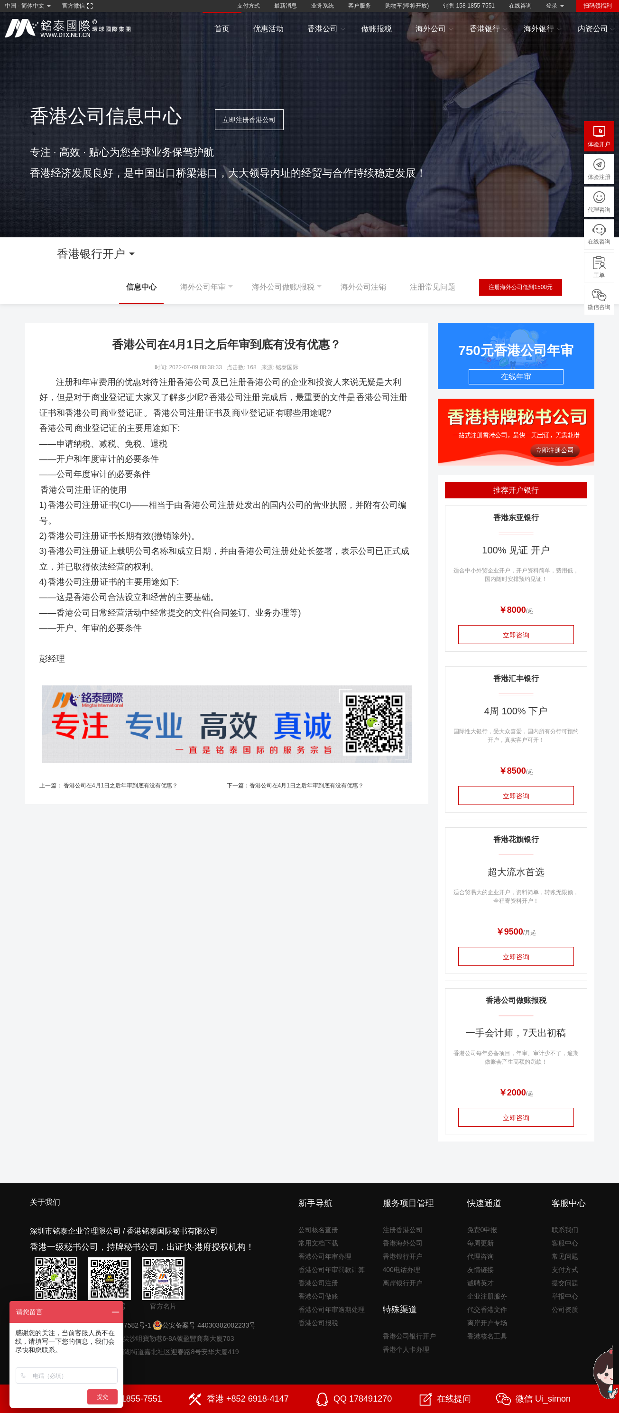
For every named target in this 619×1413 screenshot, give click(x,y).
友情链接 (480, 1269)
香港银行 (489, 29)
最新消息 (285, 5)
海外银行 (543, 29)
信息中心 (141, 287)
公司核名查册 (318, 1230)
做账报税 (376, 29)
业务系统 (322, 5)
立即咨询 (516, 635)
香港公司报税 (318, 1323)
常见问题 (565, 1256)
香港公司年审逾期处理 (331, 1309)
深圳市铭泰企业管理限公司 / (77, 1231)
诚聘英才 (480, 1283)
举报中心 (565, 1296)
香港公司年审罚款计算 (331, 1269)
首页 (222, 29)
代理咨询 (480, 1256)
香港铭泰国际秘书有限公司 (172, 1231)
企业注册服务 (487, 1296)
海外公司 (435, 29)
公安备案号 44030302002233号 (204, 1325)
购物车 (407, 5)
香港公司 (326, 29)
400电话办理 (401, 1269)
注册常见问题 (432, 287)
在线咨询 (520, 5)
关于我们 (45, 1202)
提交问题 (565, 1283)
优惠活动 (268, 29)
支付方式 (248, 5)
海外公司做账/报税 (283, 287)
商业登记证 (113, 397)
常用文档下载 (318, 1243)
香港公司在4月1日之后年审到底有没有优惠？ (121, 785)
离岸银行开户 (403, 1283)
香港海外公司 (403, 1243)
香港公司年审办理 (324, 1256)
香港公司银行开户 (409, 1336)
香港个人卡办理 (406, 1349)
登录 (551, 5)
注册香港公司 (185, 382)
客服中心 (565, 1243)
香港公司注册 (234, 397)
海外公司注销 (363, 287)
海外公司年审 (203, 287)
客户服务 (359, 5)
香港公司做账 (318, 1296)
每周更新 (480, 1243)
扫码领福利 (597, 5)
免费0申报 (482, 1230)
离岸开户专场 (487, 1323)
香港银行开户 (403, 1256)
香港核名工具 (487, 1336)
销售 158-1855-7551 (469, 5)
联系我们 (565, 1230)
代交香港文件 (487, 1309)
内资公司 (596, 29)
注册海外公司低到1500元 (521, 287)
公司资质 (565, 1309)
